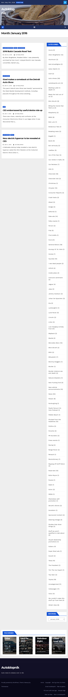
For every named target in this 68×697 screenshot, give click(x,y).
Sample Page (61, 690)
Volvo (50, 593)
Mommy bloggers (54, 362)
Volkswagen (53, 589)
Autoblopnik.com (54, 83)
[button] (65, 27)
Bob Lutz (52, 122)
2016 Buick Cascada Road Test (17, 51)
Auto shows (6, 75)
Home (42, 682)
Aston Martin (53, 69)
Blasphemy (52, 112)
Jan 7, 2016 (7, 113)
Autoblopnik (10, 667)
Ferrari (51, 226)
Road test (52, 470)
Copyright (48, 682)
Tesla (12, 134)
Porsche (51, 431)
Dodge (51, 207)
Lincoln (51, 317)
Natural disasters (55, 378)
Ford (50, 240)
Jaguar (51, 284)
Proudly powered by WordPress (10, 682)
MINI (50, 352)
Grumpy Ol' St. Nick (55, 249)
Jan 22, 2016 (8, 54)
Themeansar (4, 686)
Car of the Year (54, 155)
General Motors (54, 244)
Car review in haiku (55, 160)
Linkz (50, 322)
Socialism (52, 510)
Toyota (51, 579)
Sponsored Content (55, 515)
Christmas (52, 183)
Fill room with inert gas (50, 690)
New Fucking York (55, 382)
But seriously (53, 145)
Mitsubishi (52, 357)
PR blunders (53, 435)
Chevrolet (52, 174)
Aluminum (52, 59)
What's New (53, 605)
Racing (51, 445)
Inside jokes (53, 273)
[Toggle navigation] (34, 27)
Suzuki (51, 556)
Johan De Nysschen (55, 298)
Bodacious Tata (54, 127)
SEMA (51, 494)
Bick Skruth (53, 101)
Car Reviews (21, 47)
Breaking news (54, 131)
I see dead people (55, 263)
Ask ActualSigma (54, 64)
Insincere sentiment (56, 277)
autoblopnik (19, 54)
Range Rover (53, 450)
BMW (50, 117)
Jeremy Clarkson (54, 294)
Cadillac (51, 150)
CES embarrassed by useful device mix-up (22, 110)
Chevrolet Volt (54, 178)
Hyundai (51, 259)
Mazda (51, 338)
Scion (50, 489)
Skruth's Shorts (54, 505)
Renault (51, 454)
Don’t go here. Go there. (58, 682)
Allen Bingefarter (8, 47)
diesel (51, 202)
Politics (51, 426)
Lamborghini (53, 308)
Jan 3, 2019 (58, 646)
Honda (51, 254)
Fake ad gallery (61, 686)
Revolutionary (53, 459)
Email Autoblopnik (50, 686)
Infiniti (51, 268)
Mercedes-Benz (54, 343)
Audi (50, 73)
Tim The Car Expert (55, 570)
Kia (50, 303)
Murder (51, 366)
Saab (50, 485)
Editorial (51, 211)
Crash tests (53, 197)
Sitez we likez (48, 694)
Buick (15, 47)
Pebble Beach (53, 415)
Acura (51, 50)
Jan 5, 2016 (7, 144)
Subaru (51, 546)
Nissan (51, 399)
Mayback (52, 333)
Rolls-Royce (53, 475)
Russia (51, 480)
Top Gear (52, 575)
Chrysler (51, 188)
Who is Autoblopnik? (59, 694)
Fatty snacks (53, 221)
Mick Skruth (53, 347)
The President (53, 565)
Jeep (50, 289)
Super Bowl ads (54, 551)
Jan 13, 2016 (8, 85)
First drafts (52, 235)
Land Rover (52, 312)
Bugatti (51, 136)
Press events (53, 440)
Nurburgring (53, 403)
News (50, 394)
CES (4, 106)
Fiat (50, 230)
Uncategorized (54, 584)
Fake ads (52, 216)
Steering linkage (54, 520)
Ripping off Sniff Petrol (57, 464)
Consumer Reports (55, 193)
